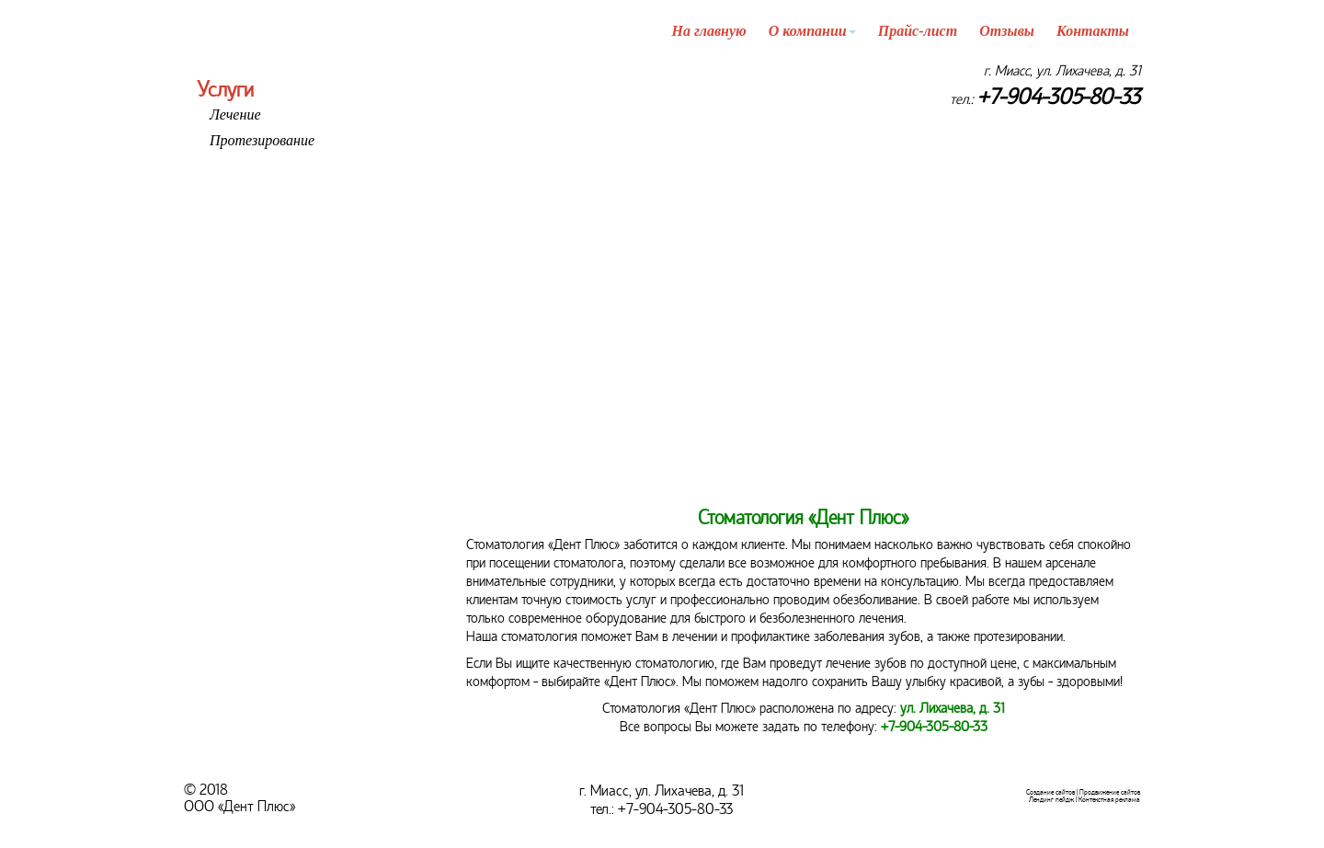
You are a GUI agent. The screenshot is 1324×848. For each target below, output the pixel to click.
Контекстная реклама (1109, 800)
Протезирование (262, 140)
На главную (709, 31)
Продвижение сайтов (1109, 792)
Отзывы (1006, 31)
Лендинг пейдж (1051, 800)
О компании (812, 31)
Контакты (1092, 31)
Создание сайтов (1050, 792)
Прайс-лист (917, 31)
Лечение (235, 114)
